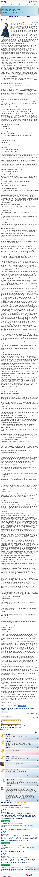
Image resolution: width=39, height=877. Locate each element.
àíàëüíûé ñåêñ (10, 708)
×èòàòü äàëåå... (5, 821)
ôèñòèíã (13, 869)
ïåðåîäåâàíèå (25, 708)
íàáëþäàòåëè (31, 708)
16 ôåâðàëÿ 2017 (6, 855)
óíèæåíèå (16, 708)
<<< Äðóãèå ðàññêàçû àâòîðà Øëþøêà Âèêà (11, 727)
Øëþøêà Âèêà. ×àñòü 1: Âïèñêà (8, 8)
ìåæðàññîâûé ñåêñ (6, 825)
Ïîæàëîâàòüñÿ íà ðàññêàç (32, 713)
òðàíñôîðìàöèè (4, 709)
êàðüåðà (32, 847)
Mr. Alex (8, 741)
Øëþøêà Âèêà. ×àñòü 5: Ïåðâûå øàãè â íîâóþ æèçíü (12, 12)
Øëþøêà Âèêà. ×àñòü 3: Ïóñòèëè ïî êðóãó (10, 10)
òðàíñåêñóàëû (4, 826)
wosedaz (8, 756)
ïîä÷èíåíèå (4, 708)
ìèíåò (20, 708)
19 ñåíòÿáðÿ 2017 (6, 833)
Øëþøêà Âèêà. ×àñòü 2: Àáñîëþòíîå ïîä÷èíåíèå (11, 9)
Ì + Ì (2, 20)
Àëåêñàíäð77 (9, 763)
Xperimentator (10, 779)
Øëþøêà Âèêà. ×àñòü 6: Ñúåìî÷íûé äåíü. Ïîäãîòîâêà (12, 14)
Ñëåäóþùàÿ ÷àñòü (21, 705)
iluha (29, 725)
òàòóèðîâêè (10, 709)
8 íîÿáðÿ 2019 (5, 811)
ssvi (26, 725)
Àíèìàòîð (8, 734)
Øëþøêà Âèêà (8, 18)
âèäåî (28, 847)
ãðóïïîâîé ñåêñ (4, 870)
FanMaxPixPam (15, 725)
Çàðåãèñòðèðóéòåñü (6, 803)
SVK (9, 725)
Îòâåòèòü (8, 738)
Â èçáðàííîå (4, 711)
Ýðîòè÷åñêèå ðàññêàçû (5, 876)
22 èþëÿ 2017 (7, 19)
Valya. (7, 769)
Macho (21, 725)
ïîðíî (12, 825)
